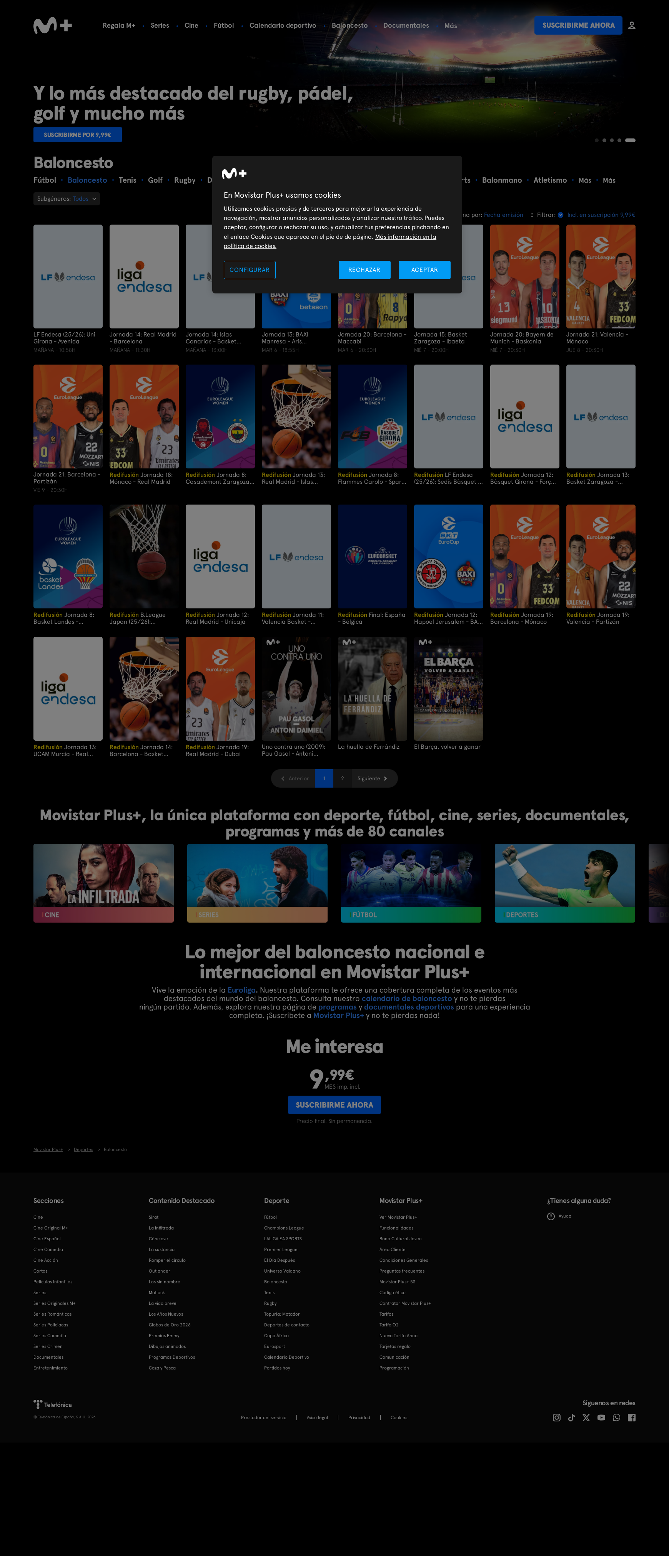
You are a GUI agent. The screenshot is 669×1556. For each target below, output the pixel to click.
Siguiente (369, 836)
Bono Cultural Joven (400, 1296)
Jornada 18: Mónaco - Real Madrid (141, 535)
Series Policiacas (50, 1382)
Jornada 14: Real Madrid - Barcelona (143, 395)
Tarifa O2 (389, 1382)
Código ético (392, 1350)
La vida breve (162, 1360)
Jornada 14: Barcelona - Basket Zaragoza (141, 808)
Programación (394, 1425)
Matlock (157, 1350)
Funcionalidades (396, 1285)
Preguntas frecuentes (401, 1328)
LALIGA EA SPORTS (283, 1296)
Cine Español (47, 1296)
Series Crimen (48, 1403)
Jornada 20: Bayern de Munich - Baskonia (522, 395)
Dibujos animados (167, 1403)
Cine (191, 25)
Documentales (406, 25)
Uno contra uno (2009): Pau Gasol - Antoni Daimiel (293, 808)
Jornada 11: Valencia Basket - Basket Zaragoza (293, 675)
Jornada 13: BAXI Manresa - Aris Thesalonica (285, 395)
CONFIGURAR (250, 269)
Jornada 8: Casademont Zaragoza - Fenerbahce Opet (220, 535)
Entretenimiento (50, 1425)
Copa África (276, 1393)
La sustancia (162, 1306)
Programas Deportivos (172, 1414)
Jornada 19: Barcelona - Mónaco (521, 675)
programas (337, 1064)
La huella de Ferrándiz (368, 804)
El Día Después (279, 1317)
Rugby (270, 1360)
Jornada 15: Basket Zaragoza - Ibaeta (440, 395)
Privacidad (359, 1475)
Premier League (281, 1306)
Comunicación (394, 1414)
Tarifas (386, 1371)
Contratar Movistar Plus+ (405, 1360)
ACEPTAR (424, 269)
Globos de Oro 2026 (170, 1382)
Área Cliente (392, 1306)
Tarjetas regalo (395, 1403)
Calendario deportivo (283, 25)
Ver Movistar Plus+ (398, 1274)
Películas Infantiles (52, 1339)
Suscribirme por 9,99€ (84, 190)
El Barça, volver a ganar (447, 804)
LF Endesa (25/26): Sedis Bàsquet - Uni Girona (447, 535)
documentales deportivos (409, 1064)
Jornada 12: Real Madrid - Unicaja (217, 675)
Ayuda (559, 1273)
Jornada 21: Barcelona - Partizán (66, 535)
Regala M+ (119, 25)
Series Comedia (49, 1393)
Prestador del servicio (263, 1475)
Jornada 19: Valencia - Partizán (597, 675)
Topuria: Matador (282, 1371)
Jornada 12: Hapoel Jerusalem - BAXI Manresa (448, 675)
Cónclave (158, 1296)
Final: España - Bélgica (372, 675)
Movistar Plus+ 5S (397, 1339)
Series (160, 25)
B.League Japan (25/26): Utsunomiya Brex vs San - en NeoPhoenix (144, 675)
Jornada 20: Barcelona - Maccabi (372, 395)
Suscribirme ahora (579, 25)
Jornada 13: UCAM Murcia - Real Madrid (65, 808)
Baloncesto (350, 25)
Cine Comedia (48, 1306)
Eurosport (274, 1403)
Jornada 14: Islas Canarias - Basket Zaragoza (211, 395)
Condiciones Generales (403, 1317)
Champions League (284, 1285)
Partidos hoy (277, 1425)
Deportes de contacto (287, 1382)
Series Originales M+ (54, 1360)
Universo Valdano (282, 1328)
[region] (337, 225)
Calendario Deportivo (286, 1414)
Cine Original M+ (50, 1285)
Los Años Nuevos (166, 1371)
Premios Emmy (164, 1393)
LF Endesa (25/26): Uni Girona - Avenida (64, 395)
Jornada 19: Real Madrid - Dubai (217, 808)
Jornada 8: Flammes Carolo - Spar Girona (369, 535)
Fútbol (224, 25)
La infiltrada (161, 1285)
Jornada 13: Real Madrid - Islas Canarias (293, 535)
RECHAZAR (364, 269)
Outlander (159, 1328)
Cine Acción (45, 1317)
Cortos (40, 1328)
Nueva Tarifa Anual (399, 1393)
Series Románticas (52, 1371)
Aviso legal (317, 1475)
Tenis (269, 1350)
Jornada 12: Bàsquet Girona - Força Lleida (522, 535)
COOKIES (399, 1475)
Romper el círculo (167, 1317)
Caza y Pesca (162, 1425)
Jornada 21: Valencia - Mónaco (597, 395)
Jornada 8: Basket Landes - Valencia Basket (63, 675)
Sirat (153, 1274)
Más (450, 26)
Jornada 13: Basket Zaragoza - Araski (597, 535)
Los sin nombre (164, 1339)
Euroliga (242, 1047)
